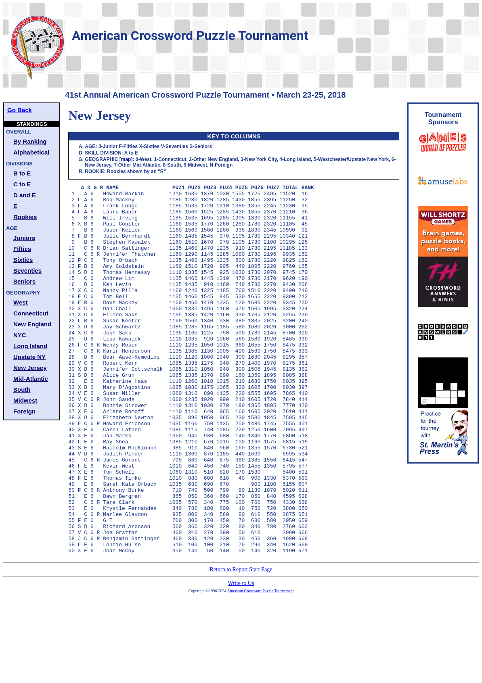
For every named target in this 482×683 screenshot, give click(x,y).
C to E (22, 184)
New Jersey (30, 367)
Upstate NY (29, 356)
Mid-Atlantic (30, 378)
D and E (24, 195)
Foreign (24, 411)
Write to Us (241, 657)
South (22, 389)
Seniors (24, 281)
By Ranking (30, 141)
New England (32, 324)
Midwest (25, 400)
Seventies (27, 270)
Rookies (25, 216)
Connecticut (30, 313)
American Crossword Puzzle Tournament (260, 664)
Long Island (30, 346)
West (20, 302)
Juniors (24, 237)
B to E (22, 173)
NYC (19, 335)
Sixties (23, 259)
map (126, 159)
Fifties (22, 248)
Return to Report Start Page (241, 643)
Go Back (19, 110)
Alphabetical (31, 152)
